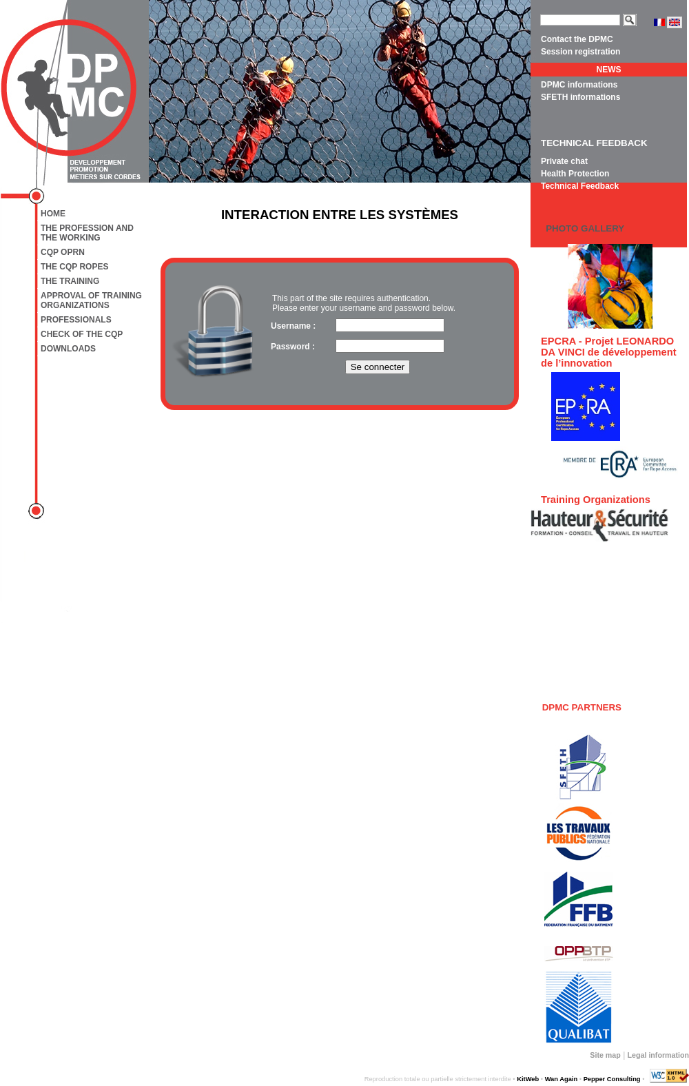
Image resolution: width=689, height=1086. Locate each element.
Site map (605, 1055)
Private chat (564, 161)
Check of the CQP (82, 334)
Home (53, 213)
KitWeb (528, 1079)
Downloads (68, 349)
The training (70, 281)
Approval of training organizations (91, 300)
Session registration (580, 52)
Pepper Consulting (612, 1079)
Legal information (658, 1055)
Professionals (76, 320)
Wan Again (561, 1079)
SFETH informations (580, 97)
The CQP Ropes (74, 267)
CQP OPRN (63, 252)
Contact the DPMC (577, 39)
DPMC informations (579, 85)
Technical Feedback (580, 186)
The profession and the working (87, 233)
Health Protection (575, 173)
